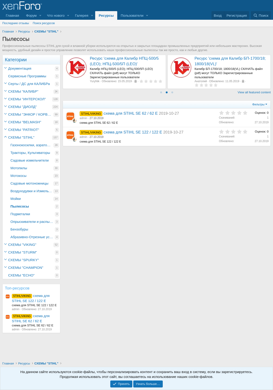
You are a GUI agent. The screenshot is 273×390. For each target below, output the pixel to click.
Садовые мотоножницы (29, 183)
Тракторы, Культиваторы (30, 153)
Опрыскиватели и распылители (32, 222)
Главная (12, 15)
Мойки (15, 199)
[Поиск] (261, 15)
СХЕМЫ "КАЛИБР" (23, 91)
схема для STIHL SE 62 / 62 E (131, 113)
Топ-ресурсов (17, 288)
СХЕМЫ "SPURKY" (23, 260)
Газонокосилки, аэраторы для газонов (32, 145)
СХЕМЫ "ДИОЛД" (22, 107)
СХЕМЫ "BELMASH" (24, 122)
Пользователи (132, 15)
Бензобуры (19, 229)
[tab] (161, 92)
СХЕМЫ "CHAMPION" (25, 268)
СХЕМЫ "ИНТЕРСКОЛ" (27, 99)
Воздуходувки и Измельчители (32, 191)
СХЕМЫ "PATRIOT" (23, 130)
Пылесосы (19, 206)
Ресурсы (106, 15)
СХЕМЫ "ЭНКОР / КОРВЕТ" (30, 114)
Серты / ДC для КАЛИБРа (29, 84)
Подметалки (20, 214)
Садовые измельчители (29, 160)
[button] (40, 15)
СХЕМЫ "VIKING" (22, 245)
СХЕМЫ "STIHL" (21, 137)
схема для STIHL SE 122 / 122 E (133, 132)
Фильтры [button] (258, 104)
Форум (31, 15)
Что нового (56, 15)
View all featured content (254, 92)
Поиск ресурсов (44, 23)
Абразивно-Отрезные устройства (32, 237)
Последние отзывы (15, 23)
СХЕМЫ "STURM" (22, 252)
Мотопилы (18, 168)
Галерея (81, 15)
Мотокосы (18, 176)
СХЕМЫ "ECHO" (21, 275)
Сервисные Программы (27, 76)
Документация (19, 68)
